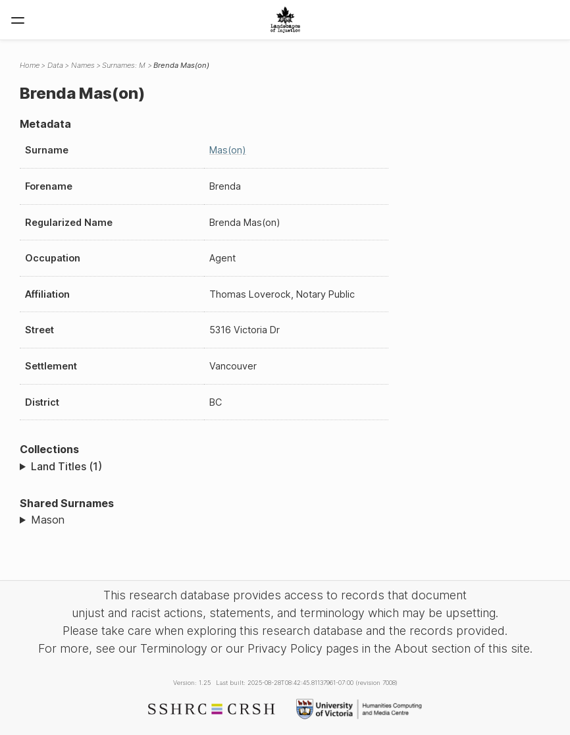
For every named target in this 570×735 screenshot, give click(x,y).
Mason (48, 519)
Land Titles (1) (66, 466)
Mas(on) (227, 149)
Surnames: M (123, 65)
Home (29, 65)
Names (83, 65)
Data (55, 65)
